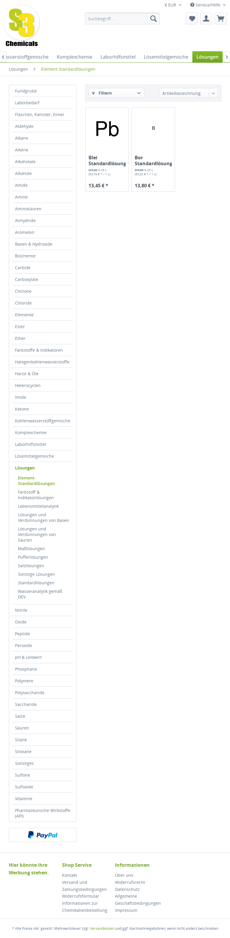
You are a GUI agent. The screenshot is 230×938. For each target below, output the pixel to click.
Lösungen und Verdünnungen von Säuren (37, 534)
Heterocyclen (28, 385)
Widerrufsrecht (130, 882)
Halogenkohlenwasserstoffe (42, 362)
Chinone (23, 291)
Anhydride (25, 220)
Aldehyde (24, 126)
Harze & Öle (27, 373)
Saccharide (26, 704)
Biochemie (25, 256)
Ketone (22, 409)
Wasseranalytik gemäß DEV (40, 594)
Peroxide (23, 645)
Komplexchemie (30, 432)
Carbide (23, 267)
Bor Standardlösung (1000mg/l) (153, 160)
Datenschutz (127, 889)
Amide (21, 185)
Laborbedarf (27, 102)
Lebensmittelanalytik (38, 506)
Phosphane (26, 669)
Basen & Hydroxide (33, 244)
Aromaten (24, 232)
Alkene (21, 150)
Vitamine (23, 798)
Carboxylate (26, 279)
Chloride (23, 303)
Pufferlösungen (33, 557)
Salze (20, 716)
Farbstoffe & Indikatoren (39, 350)
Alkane (21, 138)
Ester (20, 326)
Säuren (22, 728)
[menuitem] (122, 18)
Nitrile (21, 610)
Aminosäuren (28, 208)
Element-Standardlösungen (36, 480)
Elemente (24, 314)
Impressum (126, 910)
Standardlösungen (36, 582)
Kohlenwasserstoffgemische (42, 420)
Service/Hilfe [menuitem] (205, 5)
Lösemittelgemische (34, 456)
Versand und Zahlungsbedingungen (84, 885)
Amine (21, 197)
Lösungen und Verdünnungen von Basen (43, 517)
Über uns (124, 875)
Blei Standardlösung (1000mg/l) (107, 160)
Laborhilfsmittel (30, 444)
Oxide (20, 622)
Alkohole (23, 173)
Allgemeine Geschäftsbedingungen (138, 899)
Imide (20, 397)
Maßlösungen (31, 548)
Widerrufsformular (80, 896)
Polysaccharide (29, 692)
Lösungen (25, 468)
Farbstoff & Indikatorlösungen (36, 494)
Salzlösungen (31, 565)
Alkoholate (25, 161)
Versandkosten (102, 928)
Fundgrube (26, 91)
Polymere (24, 681)
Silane (21, 739)
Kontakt (69, 875)
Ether (20, 338)
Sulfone (22, 775)
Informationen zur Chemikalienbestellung (84, 906)
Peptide (22, 633)
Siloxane (23, 751)
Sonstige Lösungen (36, 574)
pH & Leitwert (28, 657)
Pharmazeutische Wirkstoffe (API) (42, 813)
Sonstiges (24, 763)
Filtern (102, 93)
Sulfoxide (24, 787)
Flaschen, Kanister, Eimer (39, 114)
